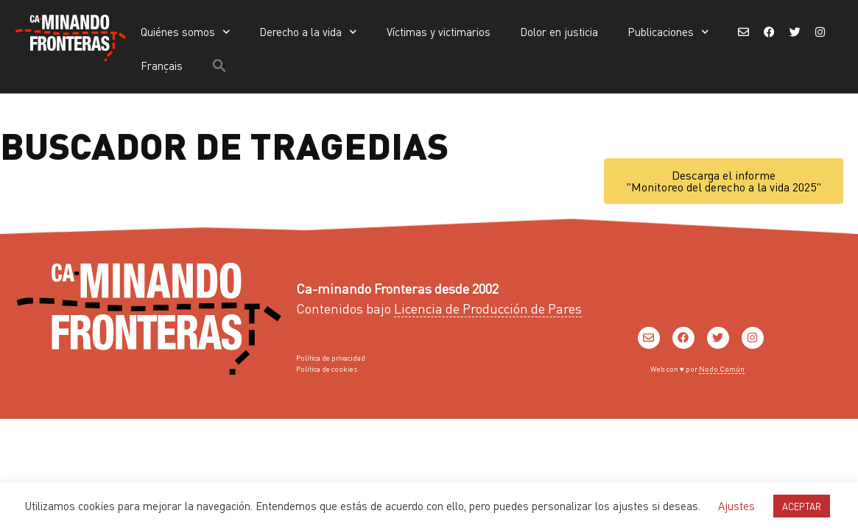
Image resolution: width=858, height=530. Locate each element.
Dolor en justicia (559, 31)
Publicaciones (668, 32)
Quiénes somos (186, 32)
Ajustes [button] (736, 505)
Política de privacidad (330, 357)
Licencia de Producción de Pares (488, 308)
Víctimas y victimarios (438, 31)
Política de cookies (326, 368)
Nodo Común (722, 368)
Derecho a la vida (308, 32)
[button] (219, 65)
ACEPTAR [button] (801, 506)
